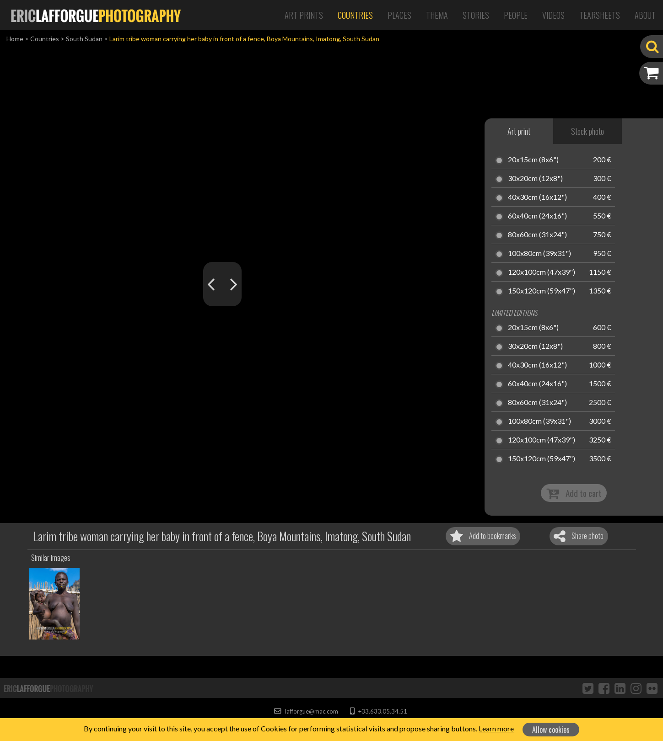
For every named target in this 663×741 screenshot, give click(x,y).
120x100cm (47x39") (541, 272)
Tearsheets (599, 15)
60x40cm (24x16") (537, 216)
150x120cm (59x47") (541, 291)
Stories (476, 15)
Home (14, 39)
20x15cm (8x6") (533, 160)
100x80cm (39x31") (539, 253)
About (645, 15)
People (516, 15)
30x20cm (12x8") (535, 178)
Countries (355, 15)
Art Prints (304, 15)
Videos (553, 15)
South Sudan (84, 39)
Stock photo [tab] (587, 131)
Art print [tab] (518, 131)
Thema (437, 15)
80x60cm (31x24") (537, 235)
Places (399, 15)
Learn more (496, 728)
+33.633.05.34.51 (378, 711)
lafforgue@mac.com (306, 711)
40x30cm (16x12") (537, 197)
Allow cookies (551, 729)
